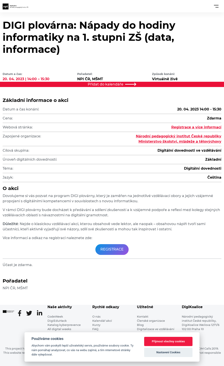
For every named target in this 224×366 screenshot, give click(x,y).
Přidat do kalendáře (112, 84)
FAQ (95, 329)
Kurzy (96, 325)
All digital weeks (59, 329)
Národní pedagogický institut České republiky (178, 136)
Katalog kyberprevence (64, 325)
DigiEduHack (57, 320)
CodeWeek (55, 316)
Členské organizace (151, 320)
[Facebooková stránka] (21, 314)
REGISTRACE (112, 249)
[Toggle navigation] (216, 6)
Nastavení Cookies (168, 352)
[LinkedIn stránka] (39, 314)
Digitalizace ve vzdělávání (155, 329)
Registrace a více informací (196, 127)
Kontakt (142, 316)
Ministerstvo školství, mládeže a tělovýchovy (179, 141)
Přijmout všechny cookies (168, 341)
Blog (140, 325)
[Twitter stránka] (31, 314)
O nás (96, 316)
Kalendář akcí (102, 320)
